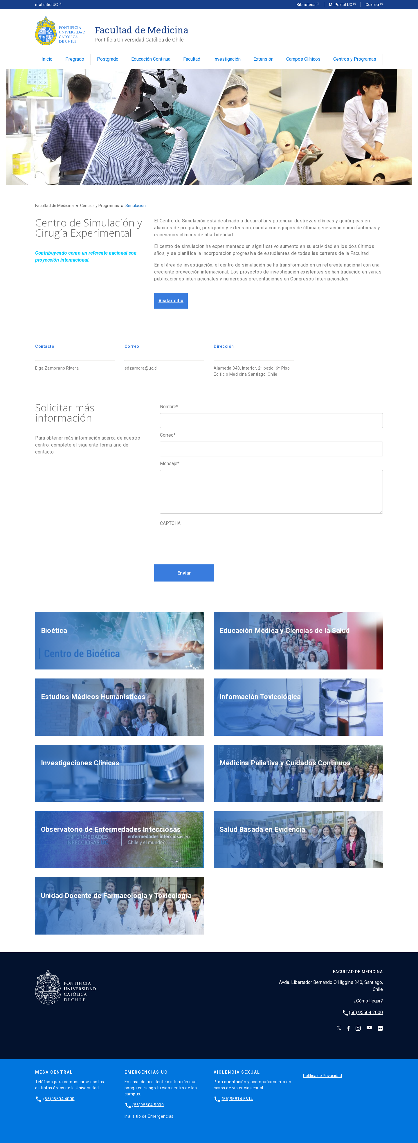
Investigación (227, 59)
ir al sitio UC (47, 4)
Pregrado (74, 59)
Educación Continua (150, 59)
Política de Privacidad (322, 1075)
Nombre (169, 406)
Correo (372, 4)
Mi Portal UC (341, 4)
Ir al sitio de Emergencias (149, 1116)
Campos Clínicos (303, 59)
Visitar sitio (170, 300)
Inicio (47, 59)
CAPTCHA (170, 523)
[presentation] (204, 541)
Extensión (263, 59)
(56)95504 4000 (59, 1098)
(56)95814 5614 (237, 1098)
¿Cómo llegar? (368, 1001)
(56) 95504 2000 (366, 1012)
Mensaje (169, 463)
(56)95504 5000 (148, 1104)
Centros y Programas (354, 59)
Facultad (191, 59)
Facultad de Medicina (54, 205)
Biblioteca (306, 4)
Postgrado (107, 59)
